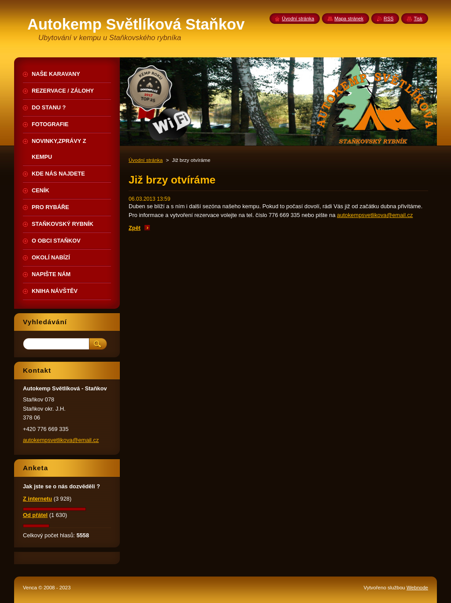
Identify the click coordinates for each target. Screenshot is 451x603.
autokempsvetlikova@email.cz (375, 215)
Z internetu (37, 498)
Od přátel (35, 515)
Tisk (418, 18)
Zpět (134, 228)
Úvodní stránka (146, 160)
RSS (388, 18)
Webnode (417, 587)
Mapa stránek (348, 18)
